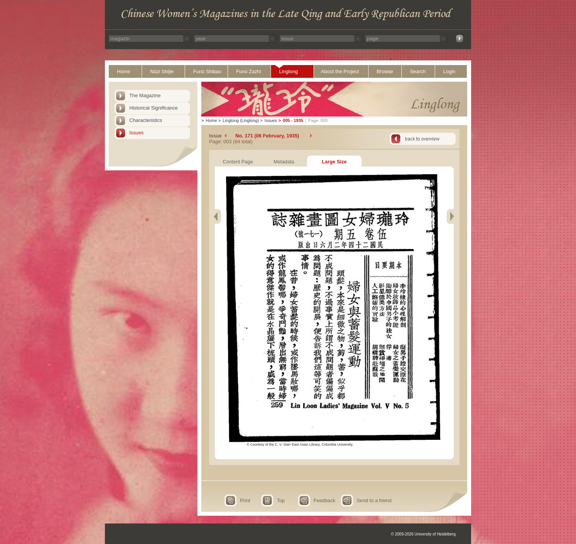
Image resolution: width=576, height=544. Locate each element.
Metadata (284, 162)
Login (449, 71)
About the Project (340, 71)
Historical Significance (153, 108)
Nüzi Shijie (161, 71)
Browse (385, 71)
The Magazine (145, 95)
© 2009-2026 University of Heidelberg (423, 534)
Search (418, 71)
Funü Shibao (207, 71)
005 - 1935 (293, 120)
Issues (136, 133)
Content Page (238, 162)
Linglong (288, 71)
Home (123, 71)
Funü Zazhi (248, 71)
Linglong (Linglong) (241, 120)
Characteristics (145, 120)
